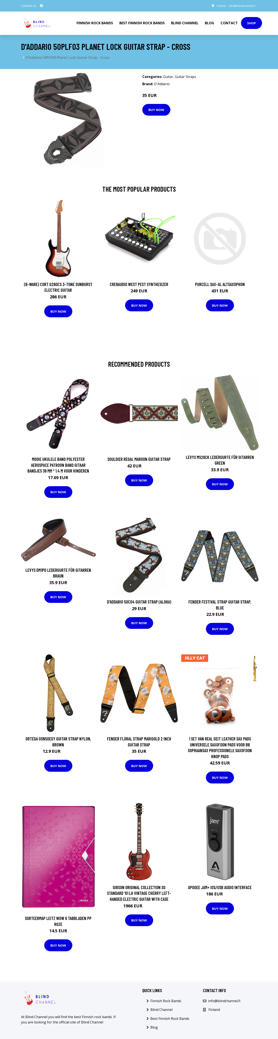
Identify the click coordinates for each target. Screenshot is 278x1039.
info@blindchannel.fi (240, 6)
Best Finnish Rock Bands (142, 22)
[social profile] (41, 6)
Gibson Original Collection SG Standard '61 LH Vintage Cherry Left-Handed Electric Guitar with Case (139, 892)
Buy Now (156, 109)
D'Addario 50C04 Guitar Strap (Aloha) (139, 601)
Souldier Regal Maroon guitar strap (139, 458)
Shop (251, 22)
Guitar (168, 76)
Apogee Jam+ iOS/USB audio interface (220, 886)
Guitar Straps (185, 76)
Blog (209, 22)
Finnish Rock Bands (95, 22)
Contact (229, 22)
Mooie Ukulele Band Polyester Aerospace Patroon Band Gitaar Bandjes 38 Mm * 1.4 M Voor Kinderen (58, 464)
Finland (217, 6)
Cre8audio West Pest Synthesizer (139, 283)
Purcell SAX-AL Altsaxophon (220, 283)
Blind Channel (184, 22)
